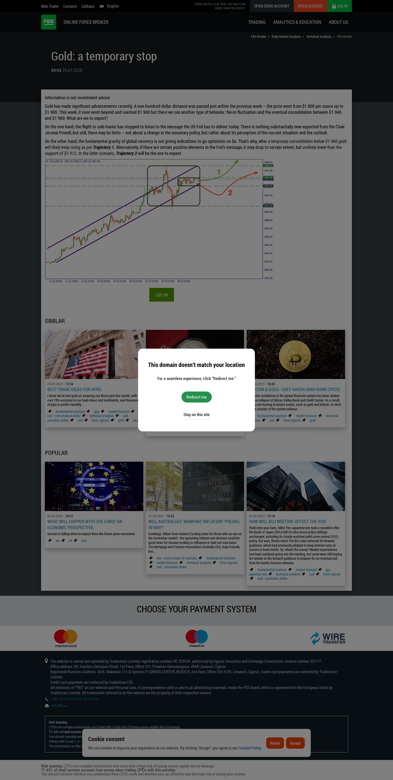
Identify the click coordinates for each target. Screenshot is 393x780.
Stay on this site (196, 414)
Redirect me (196, 397)
